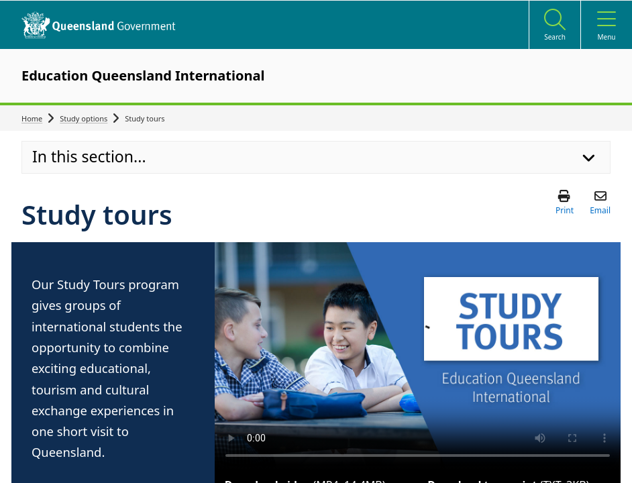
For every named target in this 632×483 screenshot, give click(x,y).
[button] (565, 202)
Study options (83, 118)
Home (31, 118)
